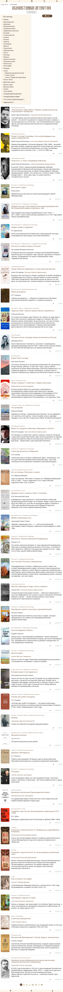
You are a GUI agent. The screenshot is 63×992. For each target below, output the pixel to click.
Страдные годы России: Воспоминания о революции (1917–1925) (35, 812)
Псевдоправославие (11, 96)
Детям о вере (8, 85)
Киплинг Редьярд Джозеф (20, 882)
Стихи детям (7, 91)
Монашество (27, 958)
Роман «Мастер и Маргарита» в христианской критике (33, 269)
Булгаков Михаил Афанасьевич (36, 272)
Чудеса (21, 308)
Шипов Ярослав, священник (21, 656)
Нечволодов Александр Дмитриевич (24, 835)
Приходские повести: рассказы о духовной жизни (31, 609)
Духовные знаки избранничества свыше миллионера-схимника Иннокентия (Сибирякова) (33, 961)
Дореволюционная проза (29, 289)
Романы (6, 57)
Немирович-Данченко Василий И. (23, 721)
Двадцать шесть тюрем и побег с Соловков (29, 493)
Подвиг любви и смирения (22, 227)
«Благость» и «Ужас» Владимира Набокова (28, 161)
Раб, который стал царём (21, 879)
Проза (5, 19)
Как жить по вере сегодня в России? (26, 246)
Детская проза (8, 87)
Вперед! (14, 718)
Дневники (6, 24)
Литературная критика (12, 94)
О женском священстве (20, 919)
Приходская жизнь (24, 895)
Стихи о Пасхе (10, 75)
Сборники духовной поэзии (14, 73)
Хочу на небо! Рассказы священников (26, 562)
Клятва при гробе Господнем (23, 697)
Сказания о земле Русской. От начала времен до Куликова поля (35, 853)
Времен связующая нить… (21, 518)
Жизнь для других (18, 292)
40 (32, 985)
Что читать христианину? (13, 99)
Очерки (6, 37)
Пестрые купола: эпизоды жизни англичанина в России (34, 337)
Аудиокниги (8, 102)
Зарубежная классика (10, 31)
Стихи (5, 71)
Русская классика (9, 59)
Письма (6, 39)
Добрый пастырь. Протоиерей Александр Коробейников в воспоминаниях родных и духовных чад (35, 207)
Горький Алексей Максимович (41, 115)
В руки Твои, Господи (19, 358)
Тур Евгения (15, 738)
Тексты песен (8, 80)
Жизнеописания (9, 26)
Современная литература (26, 185)
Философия (7, 66)
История (6, 33)
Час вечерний (16, 408)
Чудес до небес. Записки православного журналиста (32, 311)
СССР (23, 490)
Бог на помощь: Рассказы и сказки (25, 472)
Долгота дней (16, 653)
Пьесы (5, 53)
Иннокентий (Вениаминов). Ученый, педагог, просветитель (35, 937)
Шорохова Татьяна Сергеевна (21, 965)
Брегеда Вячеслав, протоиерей (22, 796)
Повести (6, 42)
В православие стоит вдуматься (24, 672)
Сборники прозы (9, 61)
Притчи (6, 46)
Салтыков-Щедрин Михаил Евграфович (44, 141)
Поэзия (6, 68)
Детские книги (9, 82)
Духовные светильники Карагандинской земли (30, 792)
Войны (26, 715)
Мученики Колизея (19, 735)
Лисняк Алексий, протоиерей (21, 775)
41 (36, 985)
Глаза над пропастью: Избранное (24, 451)
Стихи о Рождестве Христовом (15, 77)
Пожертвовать (31, 12)
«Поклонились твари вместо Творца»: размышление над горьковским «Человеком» (34, 110)
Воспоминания (8, 22)
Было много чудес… (19, 187)
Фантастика (7, 64)
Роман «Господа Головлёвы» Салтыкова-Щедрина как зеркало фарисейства (33, 137)
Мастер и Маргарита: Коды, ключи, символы (29, 586)
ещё (47, 16)
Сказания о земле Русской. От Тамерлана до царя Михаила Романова (35, 831)
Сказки (5, 89)
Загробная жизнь (9, 28)
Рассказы (6, 55)
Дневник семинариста (20, 753)
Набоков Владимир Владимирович (43, 164)
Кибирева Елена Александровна (22, 386)
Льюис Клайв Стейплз (18, 922)
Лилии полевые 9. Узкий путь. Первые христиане (31, 383)
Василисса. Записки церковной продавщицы (29, 539)
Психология (7, 48)
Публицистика (8, 50)
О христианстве (8, 35)
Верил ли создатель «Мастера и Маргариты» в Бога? (32, 428)
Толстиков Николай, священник (22, 901)
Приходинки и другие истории (23, 898)
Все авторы (7, 17)
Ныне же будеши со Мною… (22, 630)
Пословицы (7, 44)
